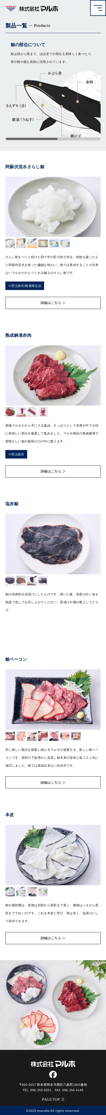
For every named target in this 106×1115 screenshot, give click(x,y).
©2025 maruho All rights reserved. (53, 1110)
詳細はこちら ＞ (53, 302)
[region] (53, 105)
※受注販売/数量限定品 (24, 285)
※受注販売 (16, 454)
